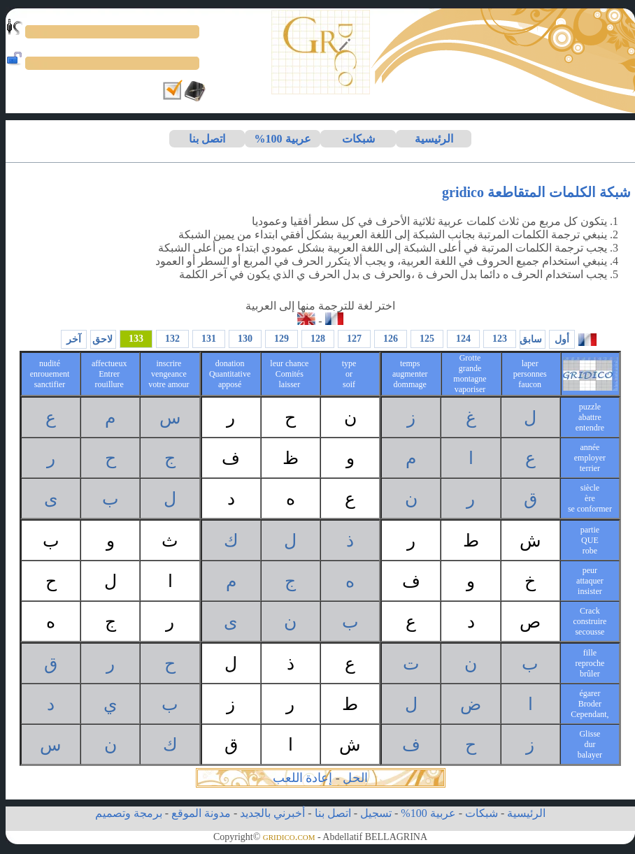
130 (245, 338)
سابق (531, 339)
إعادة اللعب (303, 778)
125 (427, 338)
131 (208, 338)
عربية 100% (283, 139)
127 (354, 338)
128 (318, 338)
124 (463, 338)
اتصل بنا (207, 139)
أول (562, 339)
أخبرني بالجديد (272, 813)
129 (281, 338)
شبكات (358, 139)
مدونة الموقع (201, 813)
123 (499, 338)
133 (136, 338)
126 (390, 338)
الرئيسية (434, 139)
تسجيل (376, 813)
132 (172, 338)
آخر (73, 339)
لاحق (102, 339)
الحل (355, 778)
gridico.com (289, 836)
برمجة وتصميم (128, 813)
